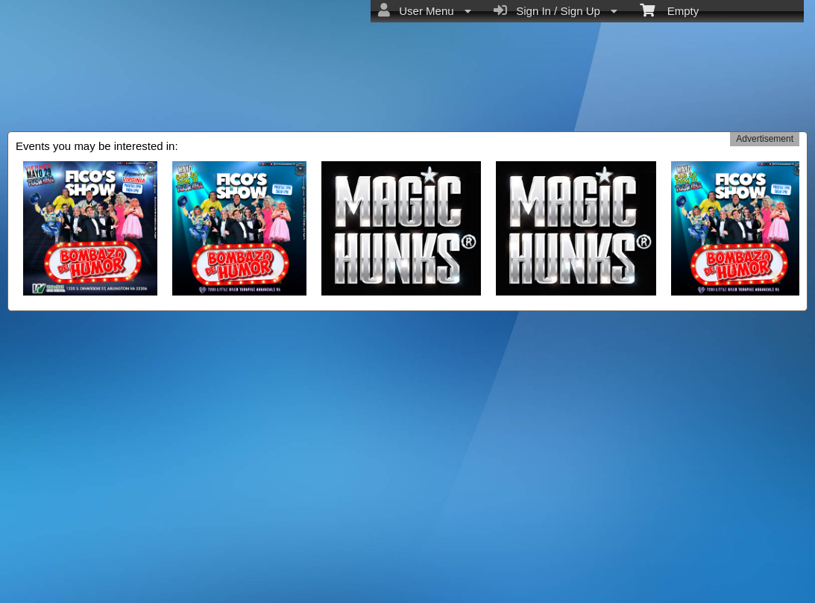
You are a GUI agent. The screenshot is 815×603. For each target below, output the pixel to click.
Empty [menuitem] (669, 9)
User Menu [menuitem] (424, 10)
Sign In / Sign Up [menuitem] (555, 10)
